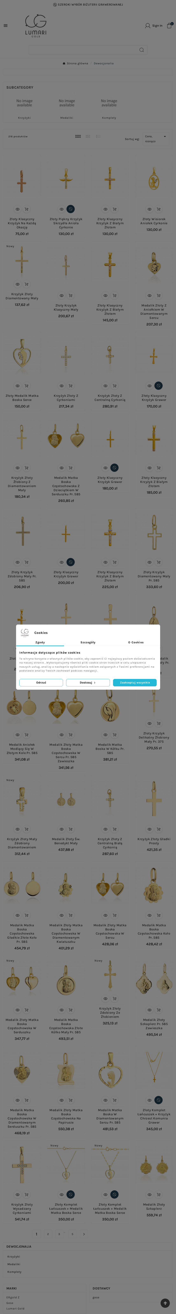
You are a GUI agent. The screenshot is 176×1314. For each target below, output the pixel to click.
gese (96, 1297)
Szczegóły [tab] (88, 642)
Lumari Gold (15, 1308)
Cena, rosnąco (156, 138)
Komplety (109, 118)
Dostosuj (88, 682)
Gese (9, 1303)
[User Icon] (153, 25)
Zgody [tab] (40, 642)
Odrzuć (41, 682)
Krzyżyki (24, 118)
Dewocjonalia (18, 1246)
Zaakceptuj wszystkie (135, 682)
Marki (11, 1288)
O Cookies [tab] (136, 642)
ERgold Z (13, 1297)
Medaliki (66, 118)
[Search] (82, 50)
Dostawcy (101, 1288)
